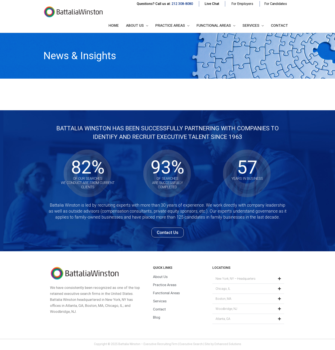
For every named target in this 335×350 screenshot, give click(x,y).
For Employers (242, 4)
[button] (248, 279)
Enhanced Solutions (228, 344)
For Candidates (275, 4)
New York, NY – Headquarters (236, 278)
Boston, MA (223, 298)
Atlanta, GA (223, 319)
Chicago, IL (223, 288)
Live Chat (212, 4)
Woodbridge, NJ (226, 308)
